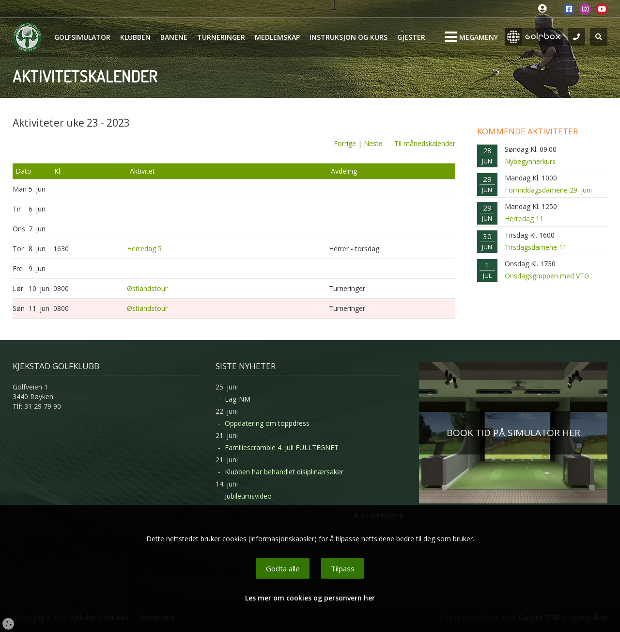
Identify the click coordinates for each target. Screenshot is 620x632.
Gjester (411, 37)
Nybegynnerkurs (530, 161)
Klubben (135, 37)
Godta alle (283, 568)
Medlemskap (277, 37)
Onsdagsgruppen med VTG (547, 275)
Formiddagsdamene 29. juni (548, 189)
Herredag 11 (524, 218)
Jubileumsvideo (248, 496)
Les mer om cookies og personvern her (310, 597)
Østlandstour (147, 288)
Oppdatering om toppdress (267, 423)
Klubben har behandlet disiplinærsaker (284, 471)
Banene (173, 37)
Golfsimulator (82, 37)
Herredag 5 (144, 248)
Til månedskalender (424, 143)
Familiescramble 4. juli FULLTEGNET (282, 447)
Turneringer (221, 37)
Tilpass (343, 568)
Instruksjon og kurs (349, 37)
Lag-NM (237, 399)
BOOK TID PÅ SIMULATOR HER (513, 432)
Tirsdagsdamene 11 (536, 247)
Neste (373, 143)
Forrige (345, 143)
